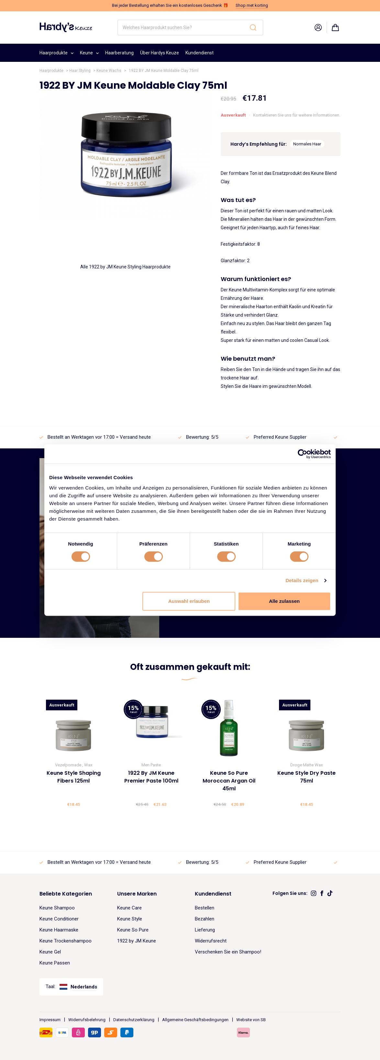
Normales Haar (307, 143)
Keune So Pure (133, 930)
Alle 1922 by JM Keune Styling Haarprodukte (125, 266)
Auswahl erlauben (189, 601)
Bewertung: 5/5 (202, 437)
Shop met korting (252, 5)
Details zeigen (301, 580)
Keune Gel (50, 952)
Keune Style (129, 919)
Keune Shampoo (57, 908)
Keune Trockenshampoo (65, 941)
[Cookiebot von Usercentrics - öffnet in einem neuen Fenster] (302, 454)
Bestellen (204, 908)
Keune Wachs (108, 70)
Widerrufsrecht (211, 941)
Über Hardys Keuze (159, 52)
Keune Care (129, 908)
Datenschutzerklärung (133, 1019)
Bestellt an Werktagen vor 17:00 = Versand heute (99, 437)
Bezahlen (204, 919)
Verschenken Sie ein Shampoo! (228, 952)
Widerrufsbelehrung (87, 1019)
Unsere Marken (137, 893)
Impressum (50, 1019)
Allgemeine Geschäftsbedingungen (195, 1019)
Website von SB (251, 1019)
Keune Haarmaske (58, 930)
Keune (89, 52)
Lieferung (205, 930)
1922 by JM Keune (136, 941)
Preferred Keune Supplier (280, 437)
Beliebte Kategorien (65, 893)
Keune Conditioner (59, 919)
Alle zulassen (284, 601)
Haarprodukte (56, 52)
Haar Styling (80, 70)
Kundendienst (199, 52)
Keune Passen (54, 963)
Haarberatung (119, 52)
